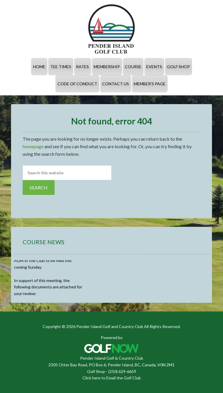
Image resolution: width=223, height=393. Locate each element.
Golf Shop (96, 371)
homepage (33, 146)
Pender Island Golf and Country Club (111, 29)
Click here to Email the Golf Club (111, 377)
